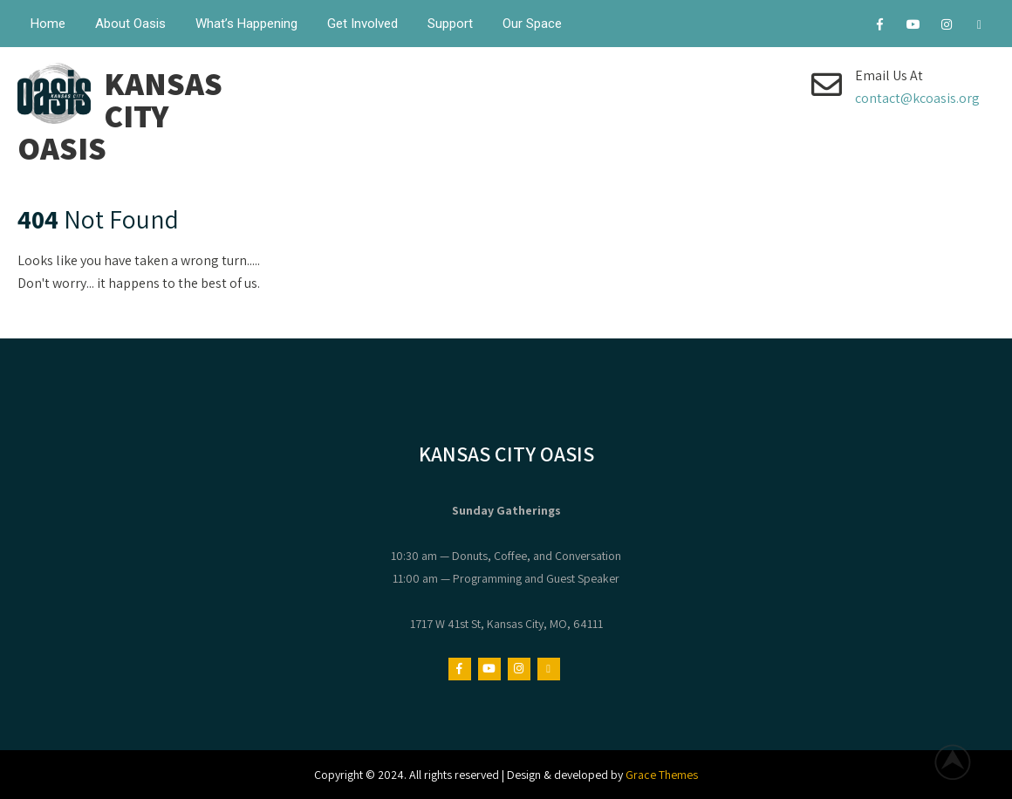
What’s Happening (246, 23)
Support (450, 23)
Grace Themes (662, 774)
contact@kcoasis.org (917, 98)
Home (48, 23)
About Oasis (130, 23)
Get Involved (362, 23)
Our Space (532, 23)
